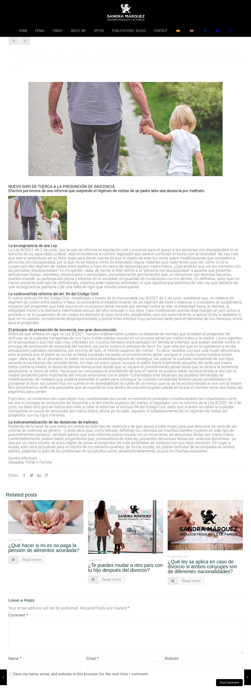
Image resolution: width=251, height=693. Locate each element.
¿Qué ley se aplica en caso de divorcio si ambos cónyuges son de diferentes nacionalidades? (202, 566)
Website (172, 659)
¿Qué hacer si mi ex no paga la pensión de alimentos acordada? (43, 548)
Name (14, 659)
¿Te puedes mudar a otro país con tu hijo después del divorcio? (125, 567)
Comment (18, 615)
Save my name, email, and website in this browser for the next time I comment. (81, 674)
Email (92, 659)
